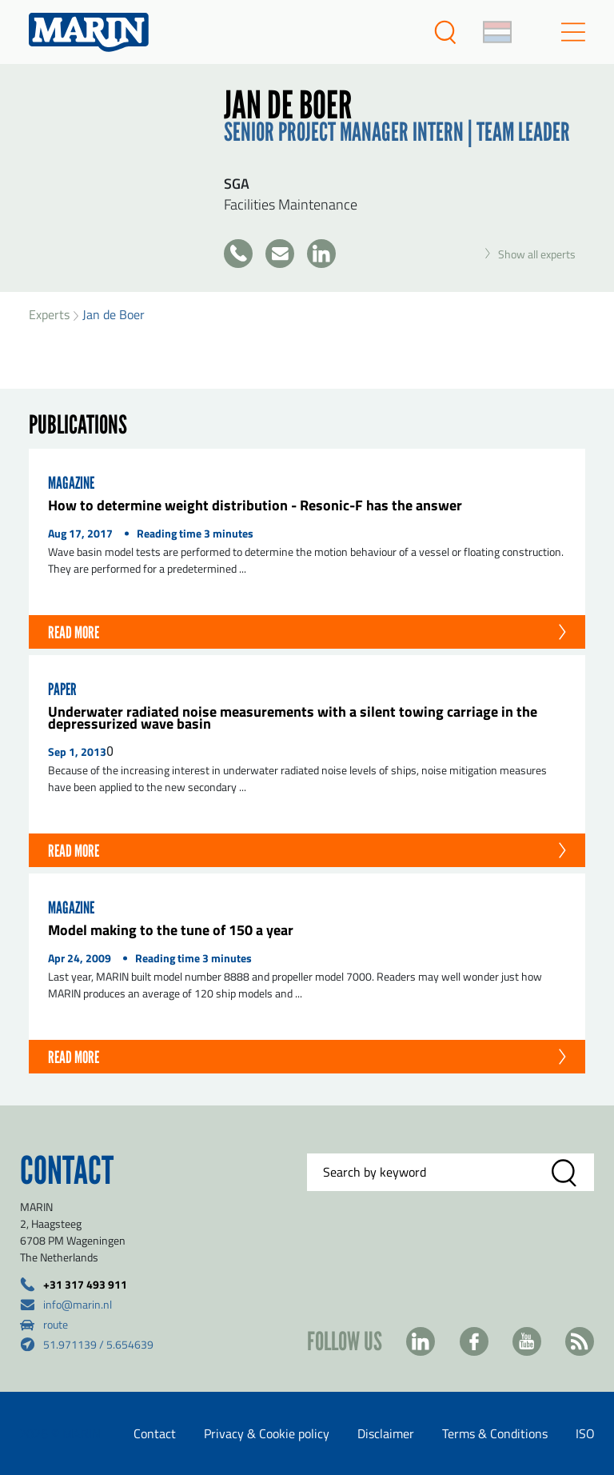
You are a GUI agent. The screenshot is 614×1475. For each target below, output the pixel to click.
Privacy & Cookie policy (266, 1433)
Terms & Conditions (495, 1433)
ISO (585, 1433)
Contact (155, 1433)
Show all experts (530, 254)
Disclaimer (385, 1433)
